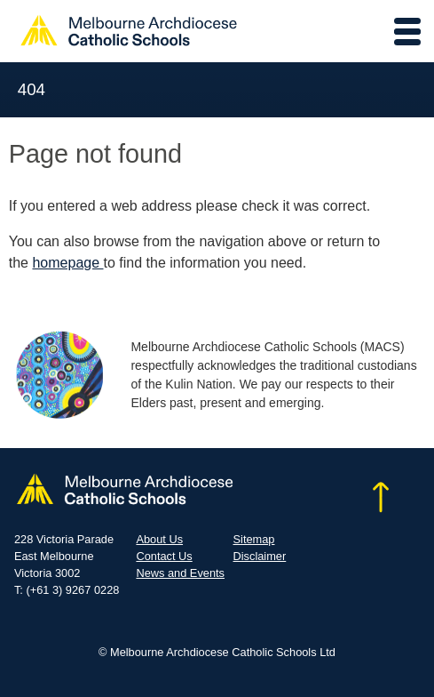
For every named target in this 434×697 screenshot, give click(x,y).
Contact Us (164, 556)
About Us (159, 539)
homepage (67, 262)
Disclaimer (260, 556)
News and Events (180, 573)
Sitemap (254, 539)
